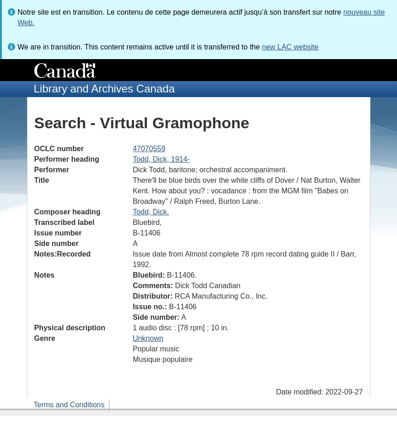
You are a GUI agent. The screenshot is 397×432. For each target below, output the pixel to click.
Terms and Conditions (69, 405)
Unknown (148, 338)
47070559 (149, 149)
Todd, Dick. (151, 212)
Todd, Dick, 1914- (161, 159)
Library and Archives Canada (104, 88)
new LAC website (290, 47)
